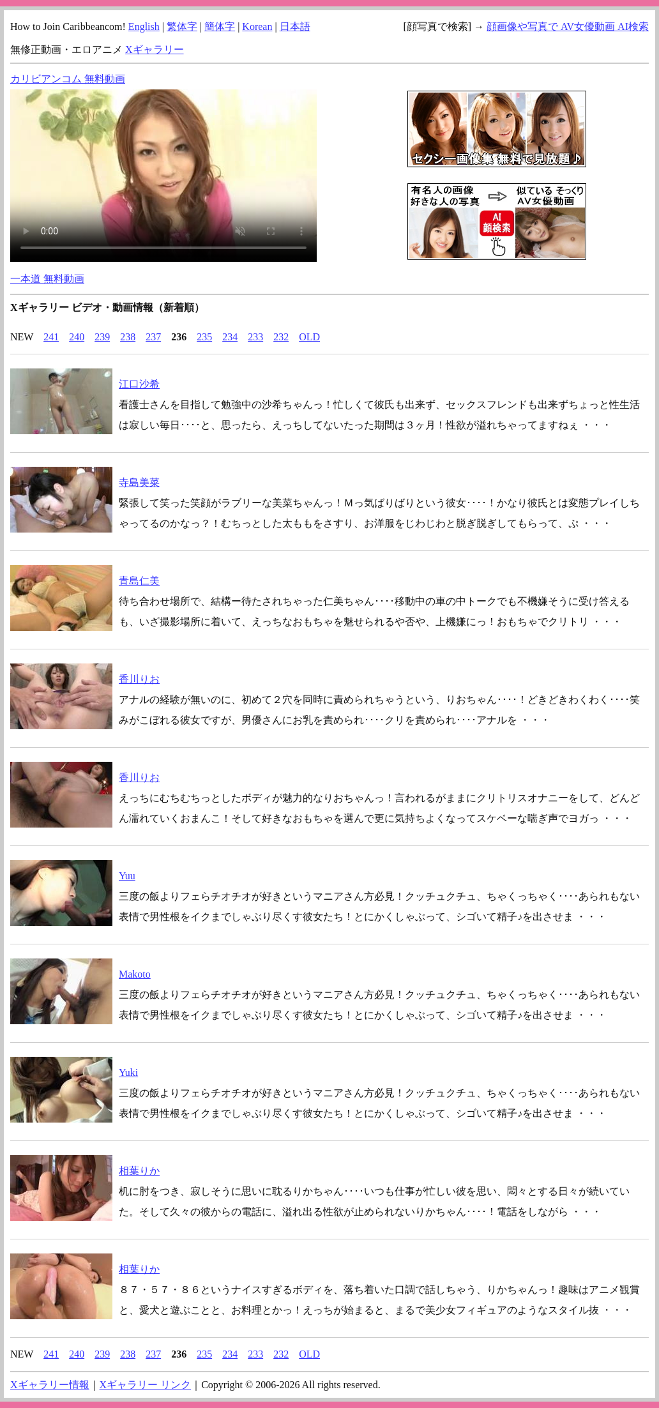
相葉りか (139, 1170)
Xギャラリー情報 (49, 1384)
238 (127, 336)
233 (255, 336)
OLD (309, 336)
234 (230, 336)
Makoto (135, 974)
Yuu (127, 875)
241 (51, 336)
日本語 (295, 26)
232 (281, 336)
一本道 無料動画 (47, 278)
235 (204, 336)
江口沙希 (139, 384)
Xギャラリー (154, 49)
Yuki (128, 1072)
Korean (257, 26)
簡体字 (219, 26)
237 (153, 336)
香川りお (139, 679)
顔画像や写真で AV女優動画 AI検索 (568, 26)
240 (76, 336)
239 (102, 336)
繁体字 (182, 26)
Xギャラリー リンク (146, 1384)
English (144, 26)
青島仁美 (139, 580)
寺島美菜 (139, 482)
